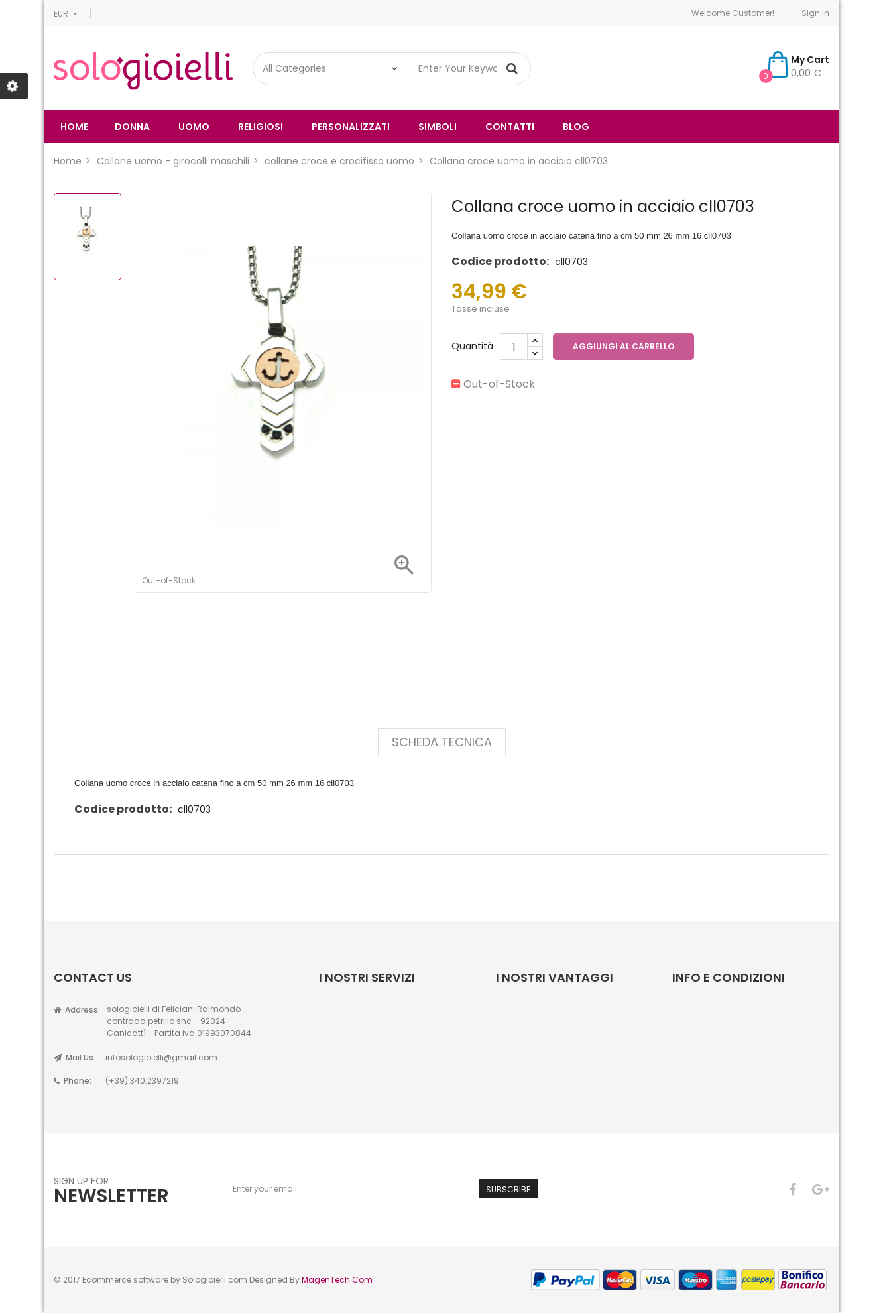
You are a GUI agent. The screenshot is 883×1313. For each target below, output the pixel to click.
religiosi (260, 126)
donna (132, 126)
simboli (437, 126)
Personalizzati (351, 126)
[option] (87, 236)
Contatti (509, 126)
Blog (576, 126)
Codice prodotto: (500, 261)
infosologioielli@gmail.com (161, 1057)
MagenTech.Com (337, 1279)
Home (74, 126)
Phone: (72, 1081)
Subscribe (508, 1189)
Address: (77, 1009)
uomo (193, 126)
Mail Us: (74, 1057)
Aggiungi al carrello (623, 346)
